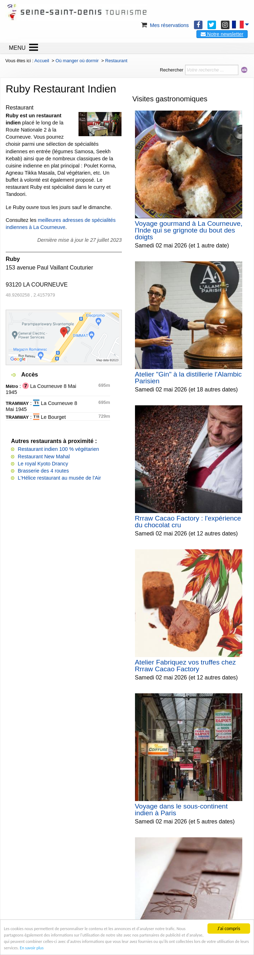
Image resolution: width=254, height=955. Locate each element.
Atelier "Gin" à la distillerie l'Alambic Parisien (188, 377)
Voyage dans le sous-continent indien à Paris (181, 809)
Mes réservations (164, 25)
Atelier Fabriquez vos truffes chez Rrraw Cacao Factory (185, 665)
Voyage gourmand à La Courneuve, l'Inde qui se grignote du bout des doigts (189, 230)
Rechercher (171, 70)
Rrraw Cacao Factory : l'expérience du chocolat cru (188, 521)
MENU (17, 48)
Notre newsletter (222, 34)
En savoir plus (118, 947)
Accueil (41, 60)
